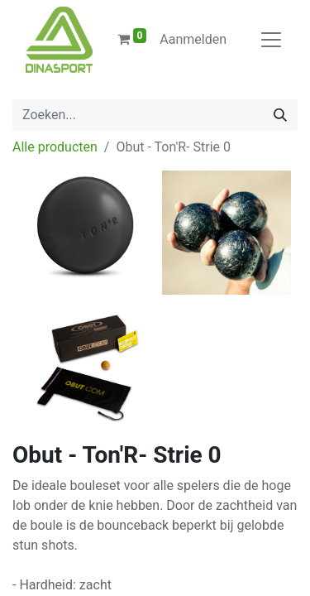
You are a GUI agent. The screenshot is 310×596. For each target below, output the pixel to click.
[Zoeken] (280, 115)
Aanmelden (193, 39)
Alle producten (55, 147)
